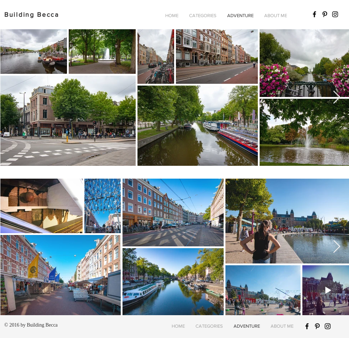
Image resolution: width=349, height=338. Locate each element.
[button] (203, 16)
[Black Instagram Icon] (335, 14)
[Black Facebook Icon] (314, 14)
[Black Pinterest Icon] (325, 14)
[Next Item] (337, 97)
